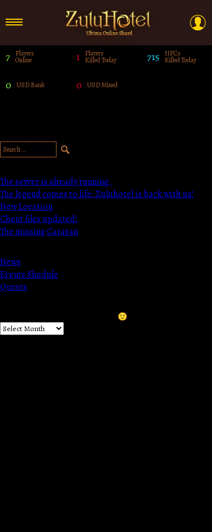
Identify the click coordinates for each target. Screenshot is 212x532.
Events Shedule (29, 274)
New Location (26, 206)
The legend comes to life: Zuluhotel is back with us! (97, 194)
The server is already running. (55, 181)
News (10, 262)
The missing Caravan (39, 231)
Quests (13, 287)
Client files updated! (38, 219)
